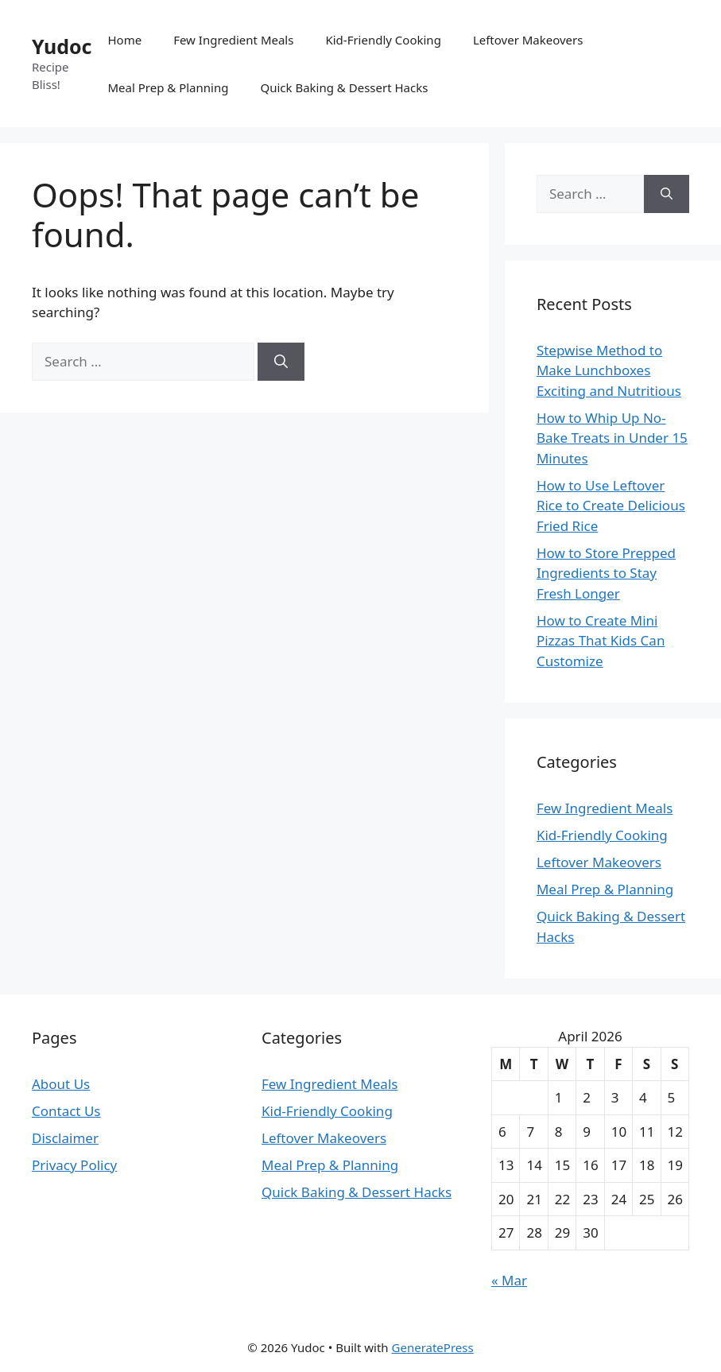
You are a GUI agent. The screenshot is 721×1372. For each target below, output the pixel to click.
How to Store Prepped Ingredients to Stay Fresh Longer (606, 573)
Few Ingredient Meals (233, 40)
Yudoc (61, 46)
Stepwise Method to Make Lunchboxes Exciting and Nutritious (609, 370)
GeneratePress (433, 1347)
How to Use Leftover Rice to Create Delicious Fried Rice (611, 505)
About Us (61, 1084)
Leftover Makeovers (528, 40)
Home (124, 40)
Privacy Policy (74, 1165)
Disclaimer (65, 1138)
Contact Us (66, 1111)
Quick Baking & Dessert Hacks (344, 87)
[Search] (281, 362)
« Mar (509, 1280)
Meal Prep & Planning (167, 87)
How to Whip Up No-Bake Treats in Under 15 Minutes (612, 438)
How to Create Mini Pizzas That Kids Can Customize (601, 640)
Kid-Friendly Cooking (382, 40)
